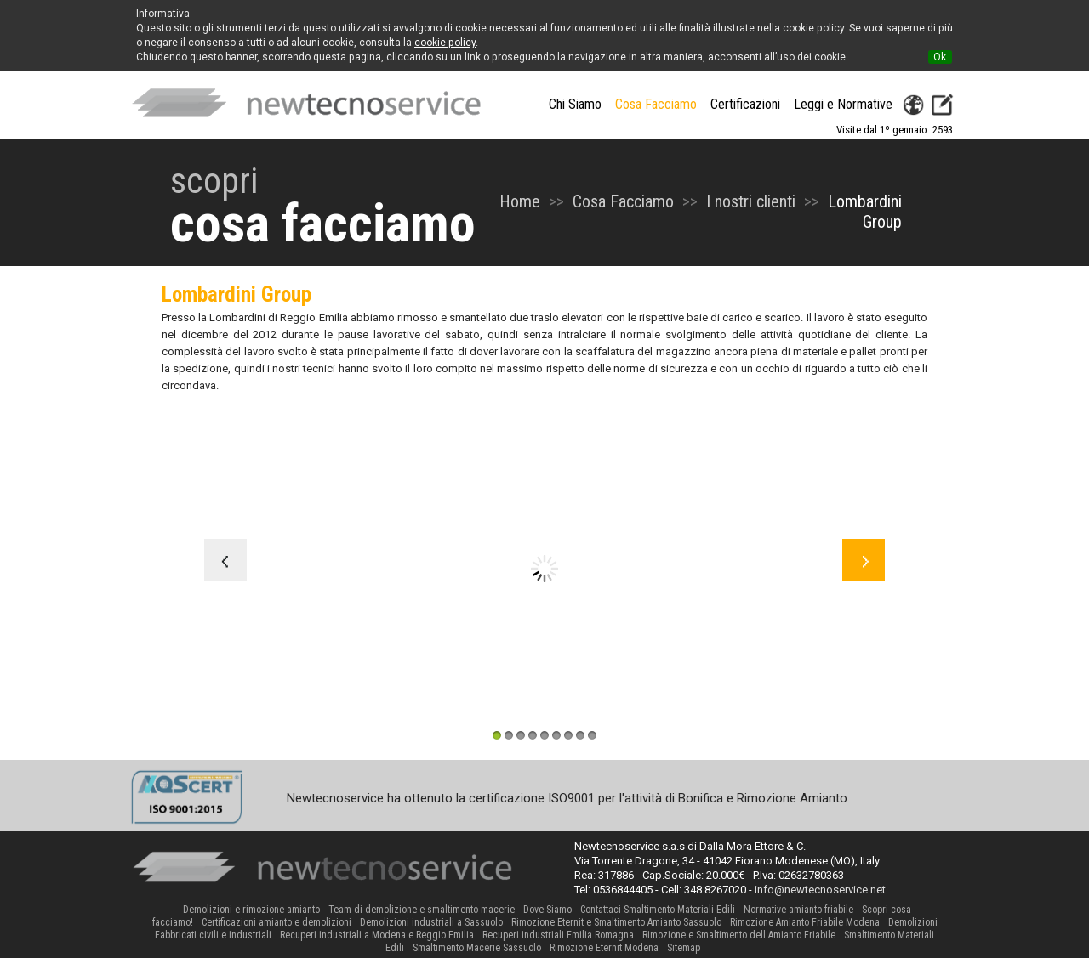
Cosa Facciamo (623, 201)
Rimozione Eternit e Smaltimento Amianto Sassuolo (616, 922)
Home (519, 201)
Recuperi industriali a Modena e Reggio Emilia (377, 935)
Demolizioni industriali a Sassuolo (431, 922)
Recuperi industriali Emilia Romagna (558, 935)
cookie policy (445, 42)
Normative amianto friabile (798, 909)
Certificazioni (745, 104)
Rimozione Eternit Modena (604, 948)
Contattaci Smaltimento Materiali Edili (657, 909)
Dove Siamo (547, 909)
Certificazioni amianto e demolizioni (276, 922)
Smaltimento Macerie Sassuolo (477, 948)
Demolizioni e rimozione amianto (251, 909)
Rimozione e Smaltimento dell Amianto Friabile (738, 935)
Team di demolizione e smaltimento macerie (421, 909)
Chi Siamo (575, 104)
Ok (939, 57)
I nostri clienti (750, 201)
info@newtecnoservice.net (820, 889)
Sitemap (683, 948)
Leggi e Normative (843, 104)
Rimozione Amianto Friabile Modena (805, 922)
